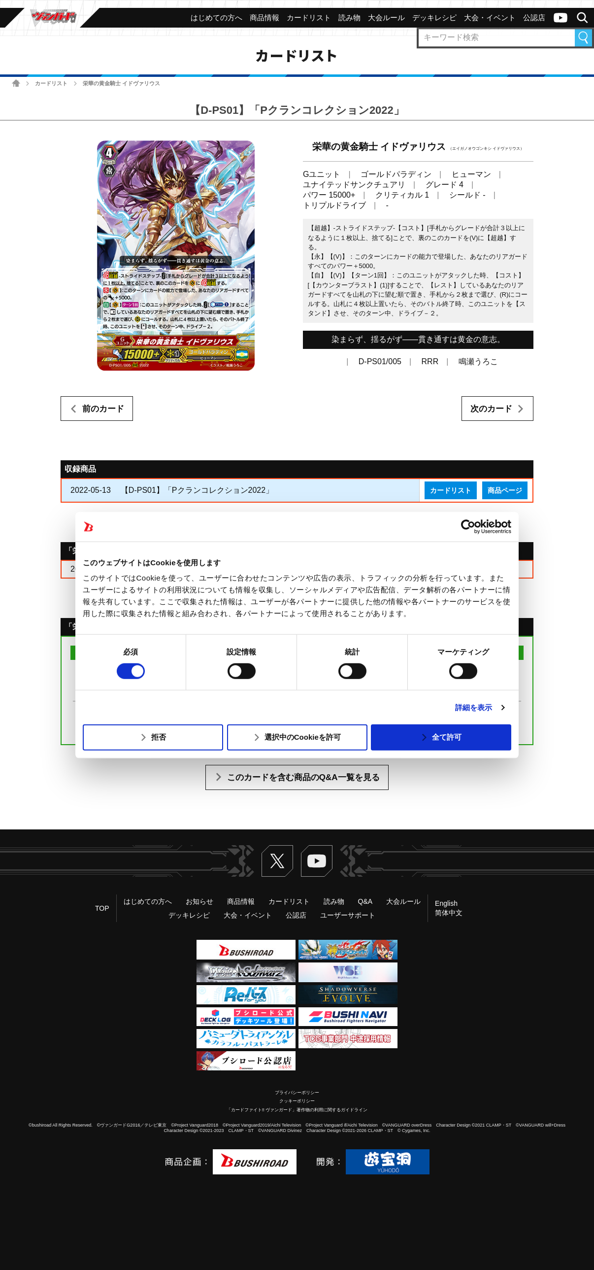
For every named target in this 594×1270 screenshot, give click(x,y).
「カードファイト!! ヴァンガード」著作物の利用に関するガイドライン (297, 1109)
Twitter (277, 861)
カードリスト (51, 83)
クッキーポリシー (297, 1100)
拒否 (158, 737)
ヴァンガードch (560, 18)
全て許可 (447, 737)
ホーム (16, 83)
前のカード (103, 408)
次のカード (491, 408)
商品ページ (505, 490)
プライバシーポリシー (297, 1092)
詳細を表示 (474, 707)
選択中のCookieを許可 (302, 737)
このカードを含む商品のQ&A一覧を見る (303, 777)
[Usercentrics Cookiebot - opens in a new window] (468, 526)
